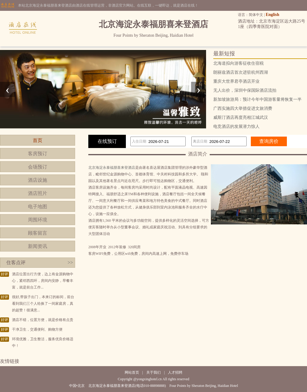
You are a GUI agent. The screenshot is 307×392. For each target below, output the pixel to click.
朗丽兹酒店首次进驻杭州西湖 (240, 72)
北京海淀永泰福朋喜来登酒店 (111, 167)
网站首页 (132, 372)
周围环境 (37, 219)
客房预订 (37, 153)
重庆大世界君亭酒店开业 (236, 81)
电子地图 (37, 206)
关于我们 (153, 372)
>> (70, 262)
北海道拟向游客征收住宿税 (238, 63)
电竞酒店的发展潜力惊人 (236, 126)
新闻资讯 (37, 246)
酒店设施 (37, 180)
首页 (37, 140)
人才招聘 (175, 372)
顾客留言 (37, 233)
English (272, 14)
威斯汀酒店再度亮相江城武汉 (240, 117)
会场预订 (37, 166)
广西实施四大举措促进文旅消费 (242, 108)
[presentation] (7, 89)
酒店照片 (37, 193)
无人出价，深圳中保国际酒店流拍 (244, 90)
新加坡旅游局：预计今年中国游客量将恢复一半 (257, 99)
